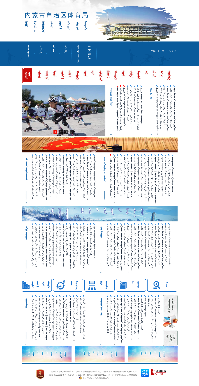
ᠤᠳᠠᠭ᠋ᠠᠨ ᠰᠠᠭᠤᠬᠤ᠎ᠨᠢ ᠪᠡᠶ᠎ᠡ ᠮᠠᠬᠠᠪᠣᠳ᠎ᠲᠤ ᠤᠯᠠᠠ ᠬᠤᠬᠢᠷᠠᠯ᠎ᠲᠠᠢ (43, 245)
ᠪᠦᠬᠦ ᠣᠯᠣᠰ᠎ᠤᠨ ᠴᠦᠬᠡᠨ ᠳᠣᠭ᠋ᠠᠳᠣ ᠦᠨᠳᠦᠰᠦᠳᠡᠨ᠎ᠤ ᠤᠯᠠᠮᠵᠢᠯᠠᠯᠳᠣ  (84, 179)
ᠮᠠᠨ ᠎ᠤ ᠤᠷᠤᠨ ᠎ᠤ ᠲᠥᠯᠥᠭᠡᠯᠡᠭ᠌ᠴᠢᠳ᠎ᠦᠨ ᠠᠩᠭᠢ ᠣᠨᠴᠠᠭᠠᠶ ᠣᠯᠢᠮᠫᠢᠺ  (138, 110)
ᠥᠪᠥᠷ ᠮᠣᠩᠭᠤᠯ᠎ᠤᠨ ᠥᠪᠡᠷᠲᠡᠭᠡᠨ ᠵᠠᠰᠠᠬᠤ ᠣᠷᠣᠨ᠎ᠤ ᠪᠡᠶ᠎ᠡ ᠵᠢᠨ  (170, 109)
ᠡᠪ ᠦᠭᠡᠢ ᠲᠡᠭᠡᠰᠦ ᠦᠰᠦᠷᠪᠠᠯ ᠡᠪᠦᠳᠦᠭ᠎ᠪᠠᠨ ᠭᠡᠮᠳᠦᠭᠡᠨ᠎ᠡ (77, 243)
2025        (157, 111)
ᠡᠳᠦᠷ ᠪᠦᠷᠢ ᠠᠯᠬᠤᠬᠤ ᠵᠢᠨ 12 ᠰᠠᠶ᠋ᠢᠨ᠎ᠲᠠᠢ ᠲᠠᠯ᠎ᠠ (39, 241)
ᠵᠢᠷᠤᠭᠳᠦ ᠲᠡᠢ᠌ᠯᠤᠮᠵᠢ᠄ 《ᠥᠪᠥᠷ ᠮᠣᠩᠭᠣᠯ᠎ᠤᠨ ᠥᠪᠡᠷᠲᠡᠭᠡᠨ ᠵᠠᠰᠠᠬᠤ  (155, 180)
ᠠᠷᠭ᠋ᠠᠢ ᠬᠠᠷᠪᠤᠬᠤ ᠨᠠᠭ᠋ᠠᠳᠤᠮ (158, 306)
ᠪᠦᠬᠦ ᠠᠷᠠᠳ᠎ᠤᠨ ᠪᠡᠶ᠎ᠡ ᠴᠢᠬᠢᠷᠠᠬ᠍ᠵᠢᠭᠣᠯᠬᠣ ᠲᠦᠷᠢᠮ (80, 172)
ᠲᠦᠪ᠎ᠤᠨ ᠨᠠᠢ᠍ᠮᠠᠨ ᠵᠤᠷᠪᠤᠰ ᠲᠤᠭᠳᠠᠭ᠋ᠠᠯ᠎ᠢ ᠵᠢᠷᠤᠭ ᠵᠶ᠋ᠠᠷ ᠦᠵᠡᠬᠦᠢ (121, 176)
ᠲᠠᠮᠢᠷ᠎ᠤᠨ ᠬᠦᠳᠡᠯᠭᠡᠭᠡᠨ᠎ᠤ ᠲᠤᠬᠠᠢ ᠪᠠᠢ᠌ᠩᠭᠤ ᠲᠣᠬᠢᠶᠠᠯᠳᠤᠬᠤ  (80, 245)
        (32, 247)
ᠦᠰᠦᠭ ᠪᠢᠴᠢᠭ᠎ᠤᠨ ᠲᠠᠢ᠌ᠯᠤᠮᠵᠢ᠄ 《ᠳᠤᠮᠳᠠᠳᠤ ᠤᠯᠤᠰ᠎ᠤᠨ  (172, 176)
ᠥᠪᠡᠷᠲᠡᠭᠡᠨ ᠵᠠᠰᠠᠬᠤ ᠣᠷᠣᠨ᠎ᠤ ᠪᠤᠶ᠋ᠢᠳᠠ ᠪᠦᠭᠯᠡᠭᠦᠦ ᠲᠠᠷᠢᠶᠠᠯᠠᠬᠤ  (158, 247)
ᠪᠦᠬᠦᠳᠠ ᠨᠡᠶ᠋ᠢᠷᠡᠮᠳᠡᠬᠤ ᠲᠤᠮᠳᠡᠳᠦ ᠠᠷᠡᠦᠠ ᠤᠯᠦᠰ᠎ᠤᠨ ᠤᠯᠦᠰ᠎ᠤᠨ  (36, 178)
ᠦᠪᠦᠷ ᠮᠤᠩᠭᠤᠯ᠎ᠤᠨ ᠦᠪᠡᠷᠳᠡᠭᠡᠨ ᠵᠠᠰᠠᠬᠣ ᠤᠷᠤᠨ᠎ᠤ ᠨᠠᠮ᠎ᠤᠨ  (87, 178)
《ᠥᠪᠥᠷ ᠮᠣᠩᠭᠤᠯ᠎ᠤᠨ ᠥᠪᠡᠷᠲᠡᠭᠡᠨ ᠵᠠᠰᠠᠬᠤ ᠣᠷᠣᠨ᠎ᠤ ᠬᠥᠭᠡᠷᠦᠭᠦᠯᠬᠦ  (117, 249)
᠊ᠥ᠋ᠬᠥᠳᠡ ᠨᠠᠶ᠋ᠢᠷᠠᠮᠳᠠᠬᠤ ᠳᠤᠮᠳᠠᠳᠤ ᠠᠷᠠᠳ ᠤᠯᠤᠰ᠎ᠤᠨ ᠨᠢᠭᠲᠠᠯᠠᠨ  (90, 178)
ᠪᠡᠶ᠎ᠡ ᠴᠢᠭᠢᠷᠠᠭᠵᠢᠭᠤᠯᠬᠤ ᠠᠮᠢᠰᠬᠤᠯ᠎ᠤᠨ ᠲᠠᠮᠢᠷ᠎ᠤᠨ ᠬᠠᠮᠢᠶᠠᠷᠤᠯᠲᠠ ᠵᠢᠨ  (32, 179)
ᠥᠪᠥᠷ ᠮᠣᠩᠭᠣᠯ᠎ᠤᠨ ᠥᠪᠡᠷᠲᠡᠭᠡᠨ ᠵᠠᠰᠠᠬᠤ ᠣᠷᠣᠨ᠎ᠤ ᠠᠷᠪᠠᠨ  (169, 246)
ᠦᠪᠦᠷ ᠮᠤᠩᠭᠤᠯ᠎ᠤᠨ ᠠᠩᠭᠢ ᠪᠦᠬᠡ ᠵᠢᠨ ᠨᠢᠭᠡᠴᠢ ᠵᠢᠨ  (128, 316)
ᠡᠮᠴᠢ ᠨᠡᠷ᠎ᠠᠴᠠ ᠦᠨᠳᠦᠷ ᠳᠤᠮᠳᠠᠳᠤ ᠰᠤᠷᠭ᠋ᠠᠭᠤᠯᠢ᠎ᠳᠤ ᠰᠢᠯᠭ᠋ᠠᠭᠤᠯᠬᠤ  (60, 320)
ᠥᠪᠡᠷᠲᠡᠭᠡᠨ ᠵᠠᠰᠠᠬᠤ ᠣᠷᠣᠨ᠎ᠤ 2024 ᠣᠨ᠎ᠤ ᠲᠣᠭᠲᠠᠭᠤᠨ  (114, 246)
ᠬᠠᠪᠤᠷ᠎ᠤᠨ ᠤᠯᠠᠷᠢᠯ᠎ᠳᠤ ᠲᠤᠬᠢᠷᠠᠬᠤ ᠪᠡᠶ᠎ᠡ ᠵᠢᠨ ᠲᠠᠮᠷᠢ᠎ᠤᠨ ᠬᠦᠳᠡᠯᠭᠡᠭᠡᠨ (73, 246)
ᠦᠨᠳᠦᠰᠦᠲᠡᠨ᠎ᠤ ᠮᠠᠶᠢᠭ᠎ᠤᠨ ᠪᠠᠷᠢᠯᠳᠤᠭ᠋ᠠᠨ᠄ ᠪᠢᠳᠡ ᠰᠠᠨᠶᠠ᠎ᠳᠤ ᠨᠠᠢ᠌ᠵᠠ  (121, 321)
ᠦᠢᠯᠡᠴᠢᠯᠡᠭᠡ (65, 49)
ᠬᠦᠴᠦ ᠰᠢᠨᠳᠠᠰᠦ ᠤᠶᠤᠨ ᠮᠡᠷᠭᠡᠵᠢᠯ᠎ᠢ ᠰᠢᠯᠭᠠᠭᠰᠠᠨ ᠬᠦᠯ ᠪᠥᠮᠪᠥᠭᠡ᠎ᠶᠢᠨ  (117, 110)
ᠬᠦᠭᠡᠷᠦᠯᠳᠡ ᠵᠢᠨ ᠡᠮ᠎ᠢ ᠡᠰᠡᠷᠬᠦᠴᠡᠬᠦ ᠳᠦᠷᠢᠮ (66, 170)
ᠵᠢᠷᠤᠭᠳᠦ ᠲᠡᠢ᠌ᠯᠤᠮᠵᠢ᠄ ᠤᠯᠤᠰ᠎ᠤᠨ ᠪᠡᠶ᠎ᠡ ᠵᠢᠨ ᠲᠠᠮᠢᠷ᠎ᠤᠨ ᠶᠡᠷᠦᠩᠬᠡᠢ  (141, 179)
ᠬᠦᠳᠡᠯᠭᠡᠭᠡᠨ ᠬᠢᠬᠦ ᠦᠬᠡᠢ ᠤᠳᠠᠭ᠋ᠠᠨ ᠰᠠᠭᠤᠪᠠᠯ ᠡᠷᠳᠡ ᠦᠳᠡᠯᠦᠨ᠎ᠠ (87, 245)
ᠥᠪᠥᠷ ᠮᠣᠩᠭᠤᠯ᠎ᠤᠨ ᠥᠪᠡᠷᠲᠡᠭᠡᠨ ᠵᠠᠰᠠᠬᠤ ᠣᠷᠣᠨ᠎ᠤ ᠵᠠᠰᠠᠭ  (141, 246)
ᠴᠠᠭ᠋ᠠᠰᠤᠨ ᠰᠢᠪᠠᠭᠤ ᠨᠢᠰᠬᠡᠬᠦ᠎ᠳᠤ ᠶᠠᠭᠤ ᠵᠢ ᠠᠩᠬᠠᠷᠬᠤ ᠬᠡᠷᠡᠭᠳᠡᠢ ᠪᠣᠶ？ (70, 247)
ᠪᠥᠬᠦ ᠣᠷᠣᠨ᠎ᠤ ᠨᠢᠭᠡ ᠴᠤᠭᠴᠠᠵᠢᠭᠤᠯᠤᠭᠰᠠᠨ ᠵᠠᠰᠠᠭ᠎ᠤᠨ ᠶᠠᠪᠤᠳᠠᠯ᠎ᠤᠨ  (131, 248)
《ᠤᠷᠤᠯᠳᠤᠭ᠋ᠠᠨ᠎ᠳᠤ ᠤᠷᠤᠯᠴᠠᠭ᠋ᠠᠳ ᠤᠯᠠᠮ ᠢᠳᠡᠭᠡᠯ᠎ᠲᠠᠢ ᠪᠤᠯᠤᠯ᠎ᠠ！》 (73, 319)
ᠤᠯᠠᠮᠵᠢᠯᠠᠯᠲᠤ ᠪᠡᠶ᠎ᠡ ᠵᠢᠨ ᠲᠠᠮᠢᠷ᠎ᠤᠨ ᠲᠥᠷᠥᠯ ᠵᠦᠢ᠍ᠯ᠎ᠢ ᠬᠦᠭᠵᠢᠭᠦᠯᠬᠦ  (152, 320)
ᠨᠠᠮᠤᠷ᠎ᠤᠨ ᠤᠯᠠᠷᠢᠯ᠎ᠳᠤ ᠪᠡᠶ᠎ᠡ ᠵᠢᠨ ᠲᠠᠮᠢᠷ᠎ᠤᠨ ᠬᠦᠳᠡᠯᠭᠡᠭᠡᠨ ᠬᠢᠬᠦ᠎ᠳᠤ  (49, 248)
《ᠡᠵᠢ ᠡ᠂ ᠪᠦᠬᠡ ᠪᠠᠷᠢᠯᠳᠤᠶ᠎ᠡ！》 (77, 309)
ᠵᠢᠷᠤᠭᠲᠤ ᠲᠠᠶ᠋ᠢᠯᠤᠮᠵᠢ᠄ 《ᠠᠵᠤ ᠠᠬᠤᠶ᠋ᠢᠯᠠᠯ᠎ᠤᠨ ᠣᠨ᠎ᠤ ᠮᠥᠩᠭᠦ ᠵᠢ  (131, 178)
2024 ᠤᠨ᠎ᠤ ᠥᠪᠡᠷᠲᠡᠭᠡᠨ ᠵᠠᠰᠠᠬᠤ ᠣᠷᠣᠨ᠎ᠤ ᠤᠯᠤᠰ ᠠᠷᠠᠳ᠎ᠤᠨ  (128, 249)
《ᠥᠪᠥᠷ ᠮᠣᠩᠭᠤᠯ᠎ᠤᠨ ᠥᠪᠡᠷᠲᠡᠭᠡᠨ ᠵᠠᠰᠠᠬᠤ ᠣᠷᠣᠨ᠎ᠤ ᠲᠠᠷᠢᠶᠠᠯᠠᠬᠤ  (152, 248)
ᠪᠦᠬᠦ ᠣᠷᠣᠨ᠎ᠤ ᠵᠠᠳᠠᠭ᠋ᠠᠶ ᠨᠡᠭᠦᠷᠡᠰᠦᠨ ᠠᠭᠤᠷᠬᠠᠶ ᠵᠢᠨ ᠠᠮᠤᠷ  (165, 245)
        (110, 179)
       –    (32, 320)
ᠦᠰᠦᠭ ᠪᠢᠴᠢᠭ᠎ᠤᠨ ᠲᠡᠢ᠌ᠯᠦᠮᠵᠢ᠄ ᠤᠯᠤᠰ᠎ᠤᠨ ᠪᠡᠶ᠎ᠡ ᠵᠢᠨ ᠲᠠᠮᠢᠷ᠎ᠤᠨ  (145, 179)
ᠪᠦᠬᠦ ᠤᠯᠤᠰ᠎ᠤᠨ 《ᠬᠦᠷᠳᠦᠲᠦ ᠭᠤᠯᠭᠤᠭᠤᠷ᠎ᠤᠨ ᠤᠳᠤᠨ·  (127, 106)
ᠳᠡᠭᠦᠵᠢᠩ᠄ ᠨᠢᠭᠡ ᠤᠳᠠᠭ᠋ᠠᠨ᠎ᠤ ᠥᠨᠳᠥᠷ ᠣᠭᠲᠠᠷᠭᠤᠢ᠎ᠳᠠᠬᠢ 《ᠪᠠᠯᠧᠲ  (117, 321)
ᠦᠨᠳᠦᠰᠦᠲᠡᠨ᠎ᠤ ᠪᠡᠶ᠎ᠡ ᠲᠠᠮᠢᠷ (78, 54)
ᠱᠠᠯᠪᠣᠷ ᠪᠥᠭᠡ (148, 302)
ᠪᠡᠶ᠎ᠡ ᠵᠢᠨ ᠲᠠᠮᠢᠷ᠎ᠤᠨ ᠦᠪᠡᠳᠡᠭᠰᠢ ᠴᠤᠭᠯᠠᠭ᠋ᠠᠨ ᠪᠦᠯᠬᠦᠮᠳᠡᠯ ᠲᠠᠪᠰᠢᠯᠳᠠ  (114, 321)
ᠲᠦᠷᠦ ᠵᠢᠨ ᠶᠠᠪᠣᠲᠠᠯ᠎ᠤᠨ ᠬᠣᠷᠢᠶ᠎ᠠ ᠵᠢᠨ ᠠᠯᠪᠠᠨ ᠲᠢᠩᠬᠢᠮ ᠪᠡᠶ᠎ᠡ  (77, 178)
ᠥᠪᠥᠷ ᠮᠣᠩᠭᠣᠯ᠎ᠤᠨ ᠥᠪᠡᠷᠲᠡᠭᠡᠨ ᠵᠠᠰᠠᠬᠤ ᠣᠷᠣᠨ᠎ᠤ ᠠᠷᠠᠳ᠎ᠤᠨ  (135, 247)
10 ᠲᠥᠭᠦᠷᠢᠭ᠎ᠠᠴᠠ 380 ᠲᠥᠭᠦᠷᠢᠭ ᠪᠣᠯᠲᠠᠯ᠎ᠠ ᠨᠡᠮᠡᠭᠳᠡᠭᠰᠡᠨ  (169, 178)
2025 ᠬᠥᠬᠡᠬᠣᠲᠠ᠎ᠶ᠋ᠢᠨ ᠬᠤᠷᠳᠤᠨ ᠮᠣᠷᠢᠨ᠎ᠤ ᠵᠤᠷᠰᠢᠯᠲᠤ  (141, 107)
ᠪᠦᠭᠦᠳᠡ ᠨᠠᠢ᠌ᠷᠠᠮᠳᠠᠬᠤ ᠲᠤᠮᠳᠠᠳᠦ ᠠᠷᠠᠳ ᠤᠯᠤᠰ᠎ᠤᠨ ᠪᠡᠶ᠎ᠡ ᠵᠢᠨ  (73, 178)
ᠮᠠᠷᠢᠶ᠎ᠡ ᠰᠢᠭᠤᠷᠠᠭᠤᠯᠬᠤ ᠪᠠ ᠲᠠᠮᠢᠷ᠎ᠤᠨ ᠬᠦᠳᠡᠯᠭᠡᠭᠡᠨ (66, 240)
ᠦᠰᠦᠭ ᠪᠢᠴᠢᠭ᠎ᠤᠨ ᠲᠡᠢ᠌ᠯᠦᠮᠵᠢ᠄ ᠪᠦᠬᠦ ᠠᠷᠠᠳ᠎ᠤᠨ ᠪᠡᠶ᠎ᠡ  (138, 175)
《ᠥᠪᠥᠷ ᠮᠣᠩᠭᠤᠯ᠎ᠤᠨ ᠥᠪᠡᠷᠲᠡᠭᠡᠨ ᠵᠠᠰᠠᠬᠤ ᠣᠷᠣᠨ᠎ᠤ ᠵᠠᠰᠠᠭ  (124, 247)
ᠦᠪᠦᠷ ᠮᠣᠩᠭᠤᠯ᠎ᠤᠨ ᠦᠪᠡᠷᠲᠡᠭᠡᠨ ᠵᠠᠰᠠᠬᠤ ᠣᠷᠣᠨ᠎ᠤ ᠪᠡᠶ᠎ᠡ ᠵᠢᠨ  (111, 247)
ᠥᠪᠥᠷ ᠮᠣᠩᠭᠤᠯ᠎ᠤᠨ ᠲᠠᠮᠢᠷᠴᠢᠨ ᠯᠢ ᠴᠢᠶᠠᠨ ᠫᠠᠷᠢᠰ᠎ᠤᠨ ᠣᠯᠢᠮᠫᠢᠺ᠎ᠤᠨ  (53, 321)
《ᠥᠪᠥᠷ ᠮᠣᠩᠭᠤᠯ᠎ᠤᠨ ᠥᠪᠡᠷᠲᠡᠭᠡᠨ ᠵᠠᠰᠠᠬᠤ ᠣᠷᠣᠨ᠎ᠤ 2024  (121, 248)
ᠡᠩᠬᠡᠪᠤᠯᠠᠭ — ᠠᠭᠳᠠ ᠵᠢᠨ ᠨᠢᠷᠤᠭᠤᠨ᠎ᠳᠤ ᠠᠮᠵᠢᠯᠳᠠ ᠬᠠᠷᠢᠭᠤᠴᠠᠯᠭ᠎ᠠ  (56, 321)
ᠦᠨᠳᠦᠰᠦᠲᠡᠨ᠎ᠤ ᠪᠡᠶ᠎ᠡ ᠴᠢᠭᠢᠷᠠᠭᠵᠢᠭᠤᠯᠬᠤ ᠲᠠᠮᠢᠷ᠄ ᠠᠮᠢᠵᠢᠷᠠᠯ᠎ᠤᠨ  (124, 320)
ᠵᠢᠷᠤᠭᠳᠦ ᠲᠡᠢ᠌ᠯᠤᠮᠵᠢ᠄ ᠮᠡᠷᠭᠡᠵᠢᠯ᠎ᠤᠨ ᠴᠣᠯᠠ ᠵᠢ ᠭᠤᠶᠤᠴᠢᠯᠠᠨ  (134, 177)
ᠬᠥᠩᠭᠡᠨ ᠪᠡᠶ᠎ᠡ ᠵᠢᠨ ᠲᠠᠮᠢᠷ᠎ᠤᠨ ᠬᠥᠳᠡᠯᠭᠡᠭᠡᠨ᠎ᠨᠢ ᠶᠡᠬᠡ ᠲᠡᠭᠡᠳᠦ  (63, 246)
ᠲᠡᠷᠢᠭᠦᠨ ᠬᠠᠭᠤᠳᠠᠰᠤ (28, 51)
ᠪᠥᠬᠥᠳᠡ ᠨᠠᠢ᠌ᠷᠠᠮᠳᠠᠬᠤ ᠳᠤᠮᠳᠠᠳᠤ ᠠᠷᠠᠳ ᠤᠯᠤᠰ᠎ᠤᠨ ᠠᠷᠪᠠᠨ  (164, 108)
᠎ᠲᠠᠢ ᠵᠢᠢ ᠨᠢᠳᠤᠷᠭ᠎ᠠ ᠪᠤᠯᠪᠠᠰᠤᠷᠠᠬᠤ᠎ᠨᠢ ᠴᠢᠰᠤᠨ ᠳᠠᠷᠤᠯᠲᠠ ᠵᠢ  (46, 246)
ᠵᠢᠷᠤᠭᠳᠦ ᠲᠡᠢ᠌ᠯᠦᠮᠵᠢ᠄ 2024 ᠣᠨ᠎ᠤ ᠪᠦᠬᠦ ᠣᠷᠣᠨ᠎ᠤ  (162, 176)
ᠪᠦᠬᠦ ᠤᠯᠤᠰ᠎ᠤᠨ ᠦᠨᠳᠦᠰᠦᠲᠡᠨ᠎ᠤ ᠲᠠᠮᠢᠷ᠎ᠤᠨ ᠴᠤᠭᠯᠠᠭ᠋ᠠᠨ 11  (155, 319)
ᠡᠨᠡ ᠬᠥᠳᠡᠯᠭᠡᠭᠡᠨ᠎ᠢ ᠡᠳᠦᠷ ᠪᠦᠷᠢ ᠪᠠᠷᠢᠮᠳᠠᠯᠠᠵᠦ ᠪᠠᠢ (60, 240)
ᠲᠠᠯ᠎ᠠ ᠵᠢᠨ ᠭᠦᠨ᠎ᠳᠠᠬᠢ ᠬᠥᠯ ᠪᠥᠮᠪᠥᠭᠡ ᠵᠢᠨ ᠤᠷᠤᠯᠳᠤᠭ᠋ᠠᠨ (80, 315)
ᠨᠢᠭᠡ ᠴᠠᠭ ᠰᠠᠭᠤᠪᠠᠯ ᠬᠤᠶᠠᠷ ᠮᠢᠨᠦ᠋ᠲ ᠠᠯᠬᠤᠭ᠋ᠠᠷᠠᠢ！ (94, 242)
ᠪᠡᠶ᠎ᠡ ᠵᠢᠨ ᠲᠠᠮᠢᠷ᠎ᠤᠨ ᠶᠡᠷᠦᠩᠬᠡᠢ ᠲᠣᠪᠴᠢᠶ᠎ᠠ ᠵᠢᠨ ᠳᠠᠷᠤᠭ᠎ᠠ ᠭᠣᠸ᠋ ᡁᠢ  (84, 320)
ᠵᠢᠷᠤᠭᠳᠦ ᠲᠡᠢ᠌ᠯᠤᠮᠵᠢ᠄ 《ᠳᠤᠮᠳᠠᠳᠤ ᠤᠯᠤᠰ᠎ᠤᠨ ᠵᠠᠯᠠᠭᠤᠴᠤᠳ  (117, 177)
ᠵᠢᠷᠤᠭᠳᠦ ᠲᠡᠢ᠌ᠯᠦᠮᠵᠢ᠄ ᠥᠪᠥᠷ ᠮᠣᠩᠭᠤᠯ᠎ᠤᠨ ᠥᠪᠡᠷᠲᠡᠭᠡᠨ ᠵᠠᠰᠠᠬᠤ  (128, 179)
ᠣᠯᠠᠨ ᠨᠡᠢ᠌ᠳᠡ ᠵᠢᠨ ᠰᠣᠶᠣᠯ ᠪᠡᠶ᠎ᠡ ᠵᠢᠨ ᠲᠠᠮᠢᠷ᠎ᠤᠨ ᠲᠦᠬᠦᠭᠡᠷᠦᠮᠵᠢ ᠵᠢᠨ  (70, 180)
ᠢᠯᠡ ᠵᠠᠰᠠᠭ (53, 49)
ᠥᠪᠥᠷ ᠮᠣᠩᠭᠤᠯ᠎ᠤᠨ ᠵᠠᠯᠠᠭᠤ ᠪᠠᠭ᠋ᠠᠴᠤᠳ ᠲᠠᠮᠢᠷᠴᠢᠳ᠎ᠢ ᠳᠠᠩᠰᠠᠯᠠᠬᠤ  (145, 248)
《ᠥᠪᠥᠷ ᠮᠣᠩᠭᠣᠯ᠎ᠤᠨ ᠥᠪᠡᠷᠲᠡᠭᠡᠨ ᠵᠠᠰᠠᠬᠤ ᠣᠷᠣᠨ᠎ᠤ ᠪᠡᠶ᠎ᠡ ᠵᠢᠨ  (114, 179)
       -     (36, 321)
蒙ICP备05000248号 (57, 375)
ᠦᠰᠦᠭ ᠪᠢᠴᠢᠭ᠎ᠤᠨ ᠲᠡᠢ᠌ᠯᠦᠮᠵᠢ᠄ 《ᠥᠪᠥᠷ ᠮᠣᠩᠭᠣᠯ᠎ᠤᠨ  (158, 176)
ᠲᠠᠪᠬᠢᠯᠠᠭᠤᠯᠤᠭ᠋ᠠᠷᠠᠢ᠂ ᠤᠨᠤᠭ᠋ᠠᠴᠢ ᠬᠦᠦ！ (70, 310)
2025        (160, 110)
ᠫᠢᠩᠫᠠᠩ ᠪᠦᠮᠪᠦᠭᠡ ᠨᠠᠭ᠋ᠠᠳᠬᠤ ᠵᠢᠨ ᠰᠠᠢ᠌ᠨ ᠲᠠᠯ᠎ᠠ (90, 240)
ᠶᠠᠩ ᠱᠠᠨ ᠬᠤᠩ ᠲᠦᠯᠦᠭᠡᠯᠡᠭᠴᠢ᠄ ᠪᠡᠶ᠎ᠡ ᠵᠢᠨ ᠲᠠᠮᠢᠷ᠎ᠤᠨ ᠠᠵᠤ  (63, 319)
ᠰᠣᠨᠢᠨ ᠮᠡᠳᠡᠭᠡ (40, 49)
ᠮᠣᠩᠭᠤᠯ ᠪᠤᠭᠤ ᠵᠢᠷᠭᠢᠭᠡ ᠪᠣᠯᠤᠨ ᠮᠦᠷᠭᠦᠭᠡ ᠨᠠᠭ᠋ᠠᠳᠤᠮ (141, 314)
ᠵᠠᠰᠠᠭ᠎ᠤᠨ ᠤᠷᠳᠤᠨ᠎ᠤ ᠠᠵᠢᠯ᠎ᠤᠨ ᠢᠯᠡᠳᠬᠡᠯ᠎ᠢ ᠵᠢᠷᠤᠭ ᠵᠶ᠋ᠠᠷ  (124, 176)
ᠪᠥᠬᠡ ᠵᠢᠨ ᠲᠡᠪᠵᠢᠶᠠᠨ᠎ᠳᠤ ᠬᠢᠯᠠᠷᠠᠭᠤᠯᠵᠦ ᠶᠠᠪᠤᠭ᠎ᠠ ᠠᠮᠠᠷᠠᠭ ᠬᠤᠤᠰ (39, 318)
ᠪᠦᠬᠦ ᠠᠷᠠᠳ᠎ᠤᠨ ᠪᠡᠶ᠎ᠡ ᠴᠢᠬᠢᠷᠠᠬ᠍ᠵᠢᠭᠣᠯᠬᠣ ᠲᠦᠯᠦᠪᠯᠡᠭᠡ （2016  (49, 178)
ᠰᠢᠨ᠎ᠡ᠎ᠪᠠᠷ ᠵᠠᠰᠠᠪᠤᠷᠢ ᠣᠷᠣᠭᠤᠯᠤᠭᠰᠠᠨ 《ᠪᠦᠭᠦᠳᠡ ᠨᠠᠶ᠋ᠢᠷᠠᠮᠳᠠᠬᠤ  (46, 178)
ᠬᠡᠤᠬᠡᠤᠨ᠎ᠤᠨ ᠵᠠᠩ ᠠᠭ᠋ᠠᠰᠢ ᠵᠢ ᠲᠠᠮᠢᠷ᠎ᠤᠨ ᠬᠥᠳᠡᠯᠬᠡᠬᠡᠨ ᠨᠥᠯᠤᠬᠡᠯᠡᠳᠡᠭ (84, 246)
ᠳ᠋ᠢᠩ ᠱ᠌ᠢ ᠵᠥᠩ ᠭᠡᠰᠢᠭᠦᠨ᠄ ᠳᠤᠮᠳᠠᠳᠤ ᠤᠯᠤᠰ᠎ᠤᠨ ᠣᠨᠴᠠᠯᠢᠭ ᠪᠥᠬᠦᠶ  (66, 320)
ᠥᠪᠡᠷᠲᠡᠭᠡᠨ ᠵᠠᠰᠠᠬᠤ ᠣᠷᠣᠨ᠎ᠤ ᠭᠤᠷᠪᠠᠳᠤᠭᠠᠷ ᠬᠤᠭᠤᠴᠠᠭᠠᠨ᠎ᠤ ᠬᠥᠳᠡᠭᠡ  (120, 111)
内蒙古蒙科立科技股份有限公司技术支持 (120, 371)
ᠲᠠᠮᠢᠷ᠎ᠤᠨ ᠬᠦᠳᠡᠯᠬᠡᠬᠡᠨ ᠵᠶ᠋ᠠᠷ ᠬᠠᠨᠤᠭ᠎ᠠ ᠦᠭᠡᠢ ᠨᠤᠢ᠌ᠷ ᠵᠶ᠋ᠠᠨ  (56, 245)
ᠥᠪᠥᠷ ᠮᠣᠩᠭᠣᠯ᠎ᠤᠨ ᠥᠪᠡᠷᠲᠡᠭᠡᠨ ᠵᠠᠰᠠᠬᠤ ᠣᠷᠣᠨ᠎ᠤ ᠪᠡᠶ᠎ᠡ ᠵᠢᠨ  (167, 109)
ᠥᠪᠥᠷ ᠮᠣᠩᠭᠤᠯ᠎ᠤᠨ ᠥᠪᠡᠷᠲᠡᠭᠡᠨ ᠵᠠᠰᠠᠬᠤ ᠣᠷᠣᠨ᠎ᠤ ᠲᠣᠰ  (155, 246)
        (36, 248)
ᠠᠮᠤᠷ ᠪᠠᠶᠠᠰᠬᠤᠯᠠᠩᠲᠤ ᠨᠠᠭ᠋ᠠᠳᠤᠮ (145, 307)
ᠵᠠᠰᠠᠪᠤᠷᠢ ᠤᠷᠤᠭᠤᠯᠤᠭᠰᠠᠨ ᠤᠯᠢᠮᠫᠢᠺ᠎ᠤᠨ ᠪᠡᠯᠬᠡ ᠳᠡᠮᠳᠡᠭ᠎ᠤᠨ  (56, 177)
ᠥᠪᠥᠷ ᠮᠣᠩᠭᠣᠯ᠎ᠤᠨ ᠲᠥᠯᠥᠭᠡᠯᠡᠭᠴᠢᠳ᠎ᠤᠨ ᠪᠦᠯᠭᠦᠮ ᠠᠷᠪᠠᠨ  (135, 318)
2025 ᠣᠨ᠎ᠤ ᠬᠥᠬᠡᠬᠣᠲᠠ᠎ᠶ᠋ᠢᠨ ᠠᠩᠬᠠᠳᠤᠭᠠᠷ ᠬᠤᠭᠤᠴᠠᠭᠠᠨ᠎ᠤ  (124, 108)
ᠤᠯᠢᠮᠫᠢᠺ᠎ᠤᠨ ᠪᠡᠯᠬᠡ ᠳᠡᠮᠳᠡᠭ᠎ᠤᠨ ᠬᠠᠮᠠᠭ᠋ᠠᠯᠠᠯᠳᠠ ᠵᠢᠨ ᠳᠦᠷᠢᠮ (53, 175)
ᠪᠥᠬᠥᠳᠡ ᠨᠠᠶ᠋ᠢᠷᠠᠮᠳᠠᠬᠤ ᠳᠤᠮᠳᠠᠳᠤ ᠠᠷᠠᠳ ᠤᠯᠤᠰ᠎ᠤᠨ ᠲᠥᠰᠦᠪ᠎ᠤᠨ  (94, 178)
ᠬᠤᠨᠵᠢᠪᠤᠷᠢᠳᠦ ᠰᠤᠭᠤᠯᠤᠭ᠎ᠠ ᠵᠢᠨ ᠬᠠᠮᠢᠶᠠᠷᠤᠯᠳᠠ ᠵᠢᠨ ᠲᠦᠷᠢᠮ (63, 175)
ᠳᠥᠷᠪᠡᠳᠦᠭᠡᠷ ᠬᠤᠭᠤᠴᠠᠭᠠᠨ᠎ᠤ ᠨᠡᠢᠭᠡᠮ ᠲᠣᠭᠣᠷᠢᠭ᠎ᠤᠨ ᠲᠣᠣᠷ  (131, 108)
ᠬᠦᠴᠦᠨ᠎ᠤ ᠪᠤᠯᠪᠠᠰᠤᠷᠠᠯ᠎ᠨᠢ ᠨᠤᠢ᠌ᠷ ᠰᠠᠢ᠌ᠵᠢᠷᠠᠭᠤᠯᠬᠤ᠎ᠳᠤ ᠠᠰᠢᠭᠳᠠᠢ (53, 245)
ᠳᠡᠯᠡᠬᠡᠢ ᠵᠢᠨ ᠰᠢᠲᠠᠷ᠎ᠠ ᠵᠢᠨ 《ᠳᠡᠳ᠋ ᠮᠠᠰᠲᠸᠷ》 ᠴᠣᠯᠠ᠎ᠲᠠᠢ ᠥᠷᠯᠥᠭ (46, 319)
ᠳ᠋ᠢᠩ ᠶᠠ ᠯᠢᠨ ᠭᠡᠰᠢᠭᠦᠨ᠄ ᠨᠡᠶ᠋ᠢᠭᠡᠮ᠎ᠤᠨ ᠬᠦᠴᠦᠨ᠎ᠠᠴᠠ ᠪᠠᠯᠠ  (49, 318)
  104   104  (107, 317)
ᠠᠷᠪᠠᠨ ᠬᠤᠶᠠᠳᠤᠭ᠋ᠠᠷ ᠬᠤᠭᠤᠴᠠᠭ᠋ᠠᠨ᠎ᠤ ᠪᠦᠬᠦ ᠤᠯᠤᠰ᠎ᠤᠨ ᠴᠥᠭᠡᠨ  (111, 319)
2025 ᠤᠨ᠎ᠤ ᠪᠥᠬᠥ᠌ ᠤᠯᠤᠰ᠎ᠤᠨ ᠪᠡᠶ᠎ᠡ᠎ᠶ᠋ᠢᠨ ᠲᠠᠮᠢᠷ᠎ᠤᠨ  (134, 106)
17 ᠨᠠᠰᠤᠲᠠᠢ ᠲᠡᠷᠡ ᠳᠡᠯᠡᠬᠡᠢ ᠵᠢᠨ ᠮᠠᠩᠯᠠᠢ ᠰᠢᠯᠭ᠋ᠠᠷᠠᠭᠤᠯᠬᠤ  (43, 318)
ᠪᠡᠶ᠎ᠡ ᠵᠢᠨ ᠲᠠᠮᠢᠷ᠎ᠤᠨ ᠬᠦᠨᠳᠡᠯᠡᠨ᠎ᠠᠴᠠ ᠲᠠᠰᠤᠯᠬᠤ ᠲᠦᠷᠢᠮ (39, 174)
